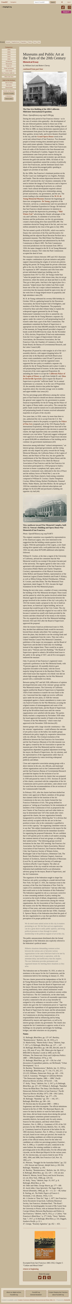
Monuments (9, 63)
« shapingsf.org (7, 7)
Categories (8, 47)
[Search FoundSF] (41, 2)
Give (39, 42)
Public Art (8, 66)
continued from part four (33, 69)
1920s (9, 56)
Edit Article (9, 85)
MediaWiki (67, 1300)
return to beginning (31, 1269)
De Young (46, 201)
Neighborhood (15, 42)
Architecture (9, 61)
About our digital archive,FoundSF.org (13, 1293)
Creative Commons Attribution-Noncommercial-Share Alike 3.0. (36, 1300)
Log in (69, 2)
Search (53, 2)
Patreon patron (8, 98)
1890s (9, 52)
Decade (8, 42)
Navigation (13, 2)
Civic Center (9, 70)
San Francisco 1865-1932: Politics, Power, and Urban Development (9, 73)
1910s (9, 54)
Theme (30, 42)
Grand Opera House (45, 136)
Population (23, 42)
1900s (9, 49)
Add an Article (9, 82)
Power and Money (9, 68)
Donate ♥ (66, 12)
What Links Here (8, 76)
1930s (9, 59)
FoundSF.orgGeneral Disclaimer (36, 1293)
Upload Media (9, 87)
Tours (34, 42)
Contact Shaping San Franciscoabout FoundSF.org (58, 1293)
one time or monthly (9, 93)
